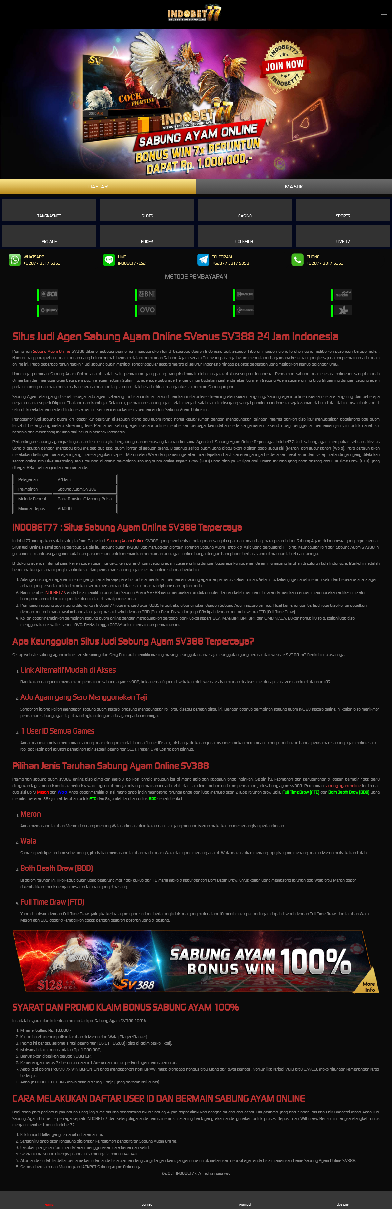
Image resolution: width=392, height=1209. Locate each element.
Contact (147, 1199)
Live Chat (343, 1199)
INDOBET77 (55, 592)
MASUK (294, 186)
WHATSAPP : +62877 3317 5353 (34, 260)
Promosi (245, 1199)
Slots (147, 209)
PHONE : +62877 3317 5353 (317, 260)
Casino (245, 209)
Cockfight (245, 235)
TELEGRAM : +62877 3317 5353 (222, 260)
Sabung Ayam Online (52, 351)
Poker (147, 235)
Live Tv (343, 235)
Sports (343, 209)
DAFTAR (98, 186)
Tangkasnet (49, 209)
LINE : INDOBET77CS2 (124, 260)
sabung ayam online (343, 785)
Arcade (49, 235)
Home (49, 1199)
